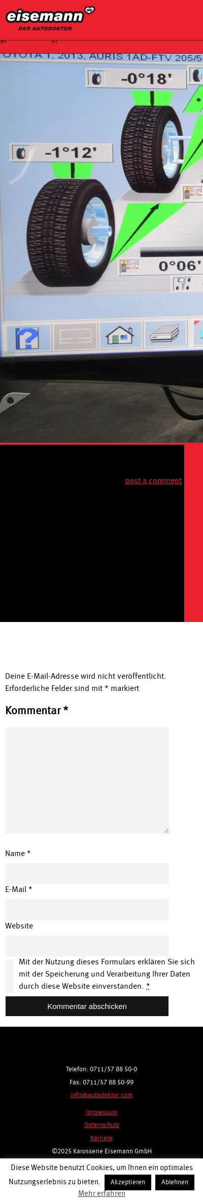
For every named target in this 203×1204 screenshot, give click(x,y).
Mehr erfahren (101, 1194)
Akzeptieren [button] (128, 1182)
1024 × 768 (29, 41)
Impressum (102, 1112)
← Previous (20, 49)
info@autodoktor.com (102, 1095)
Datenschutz (101, 1125)
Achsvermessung (90, 41)
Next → (55, 49)
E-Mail (18, 890)
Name (18, 854)
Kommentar (36, 711)
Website (19, 926)
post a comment (153, 481)
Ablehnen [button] (174, 1182)
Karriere (101, 1138)
